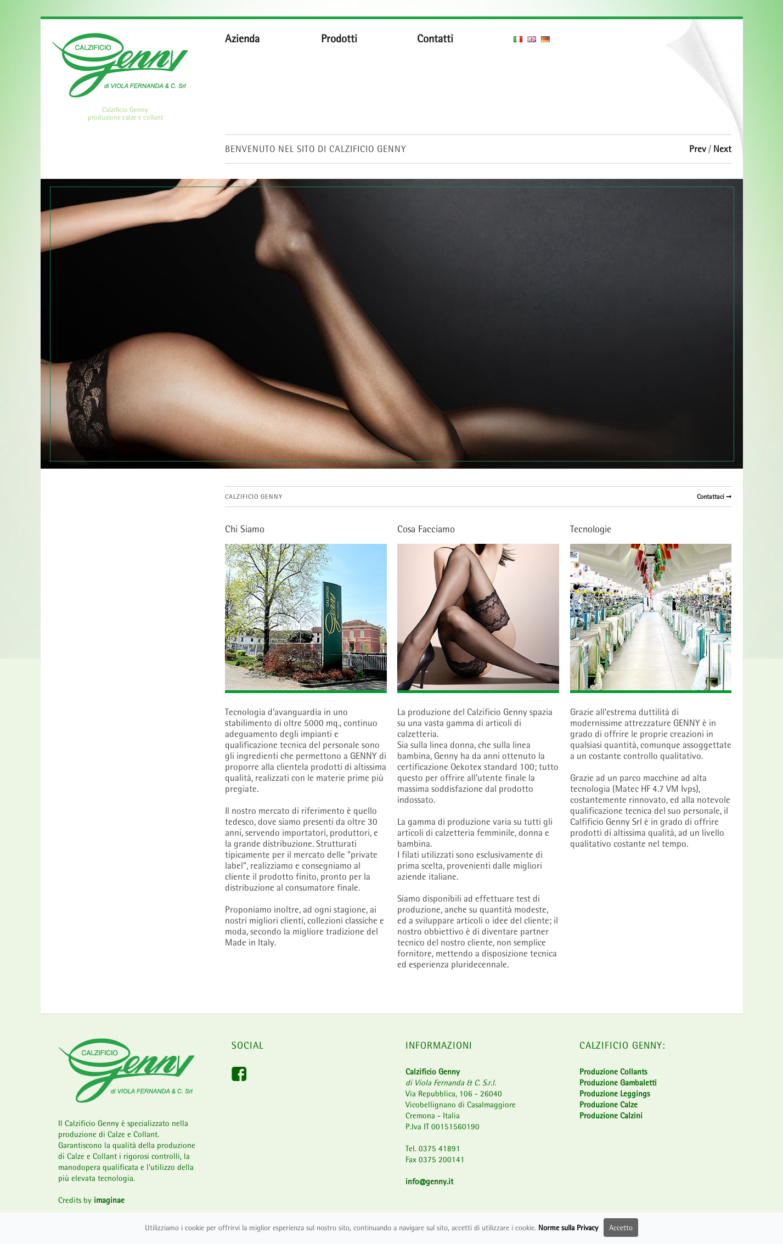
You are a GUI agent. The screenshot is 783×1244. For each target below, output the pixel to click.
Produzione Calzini (611, 1115)
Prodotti (339, 38)
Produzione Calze (608, 1104)
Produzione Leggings (614, 1093)
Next (722, 148)
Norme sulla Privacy (568, 1229)
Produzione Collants (613, 1071)
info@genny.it (429, 1181)
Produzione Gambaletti (618, 1082)
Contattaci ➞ (714, 496)
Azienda (242, 38)
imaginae (109, 1199)
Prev (698, 148)
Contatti (435, 38)
